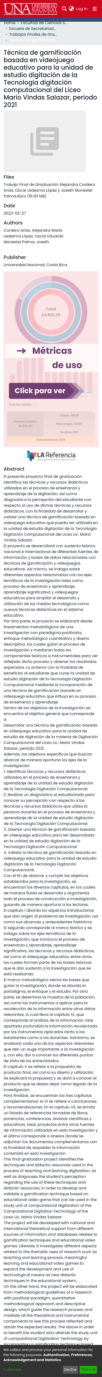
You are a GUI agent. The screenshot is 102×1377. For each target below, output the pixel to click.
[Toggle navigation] (94, 9)
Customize (12, 1369)
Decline (70, 1369)
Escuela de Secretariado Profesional (33, 28)
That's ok (88, 1369)
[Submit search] (64, 9)
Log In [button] (82, 9)
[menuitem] (71, 9)
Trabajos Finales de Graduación (33, 34)
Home (9, 23)
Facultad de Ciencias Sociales (45, 23)
